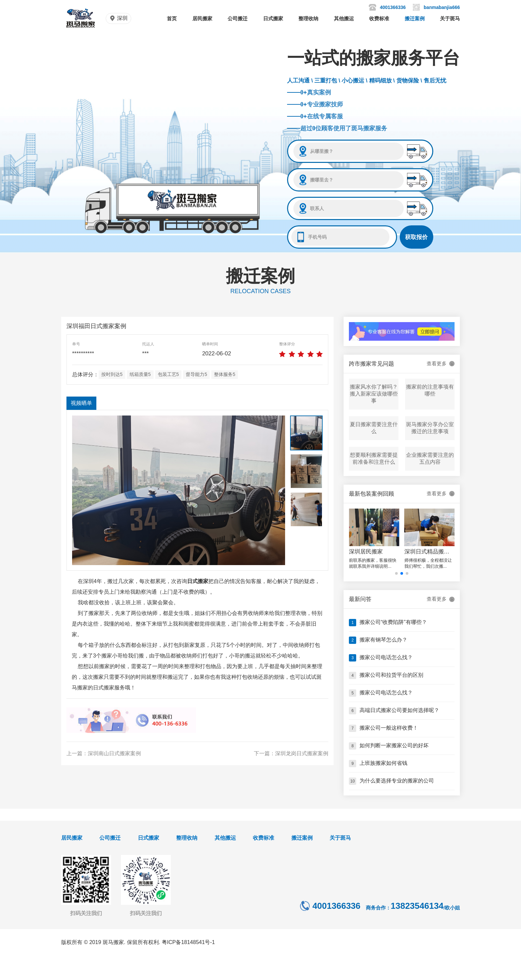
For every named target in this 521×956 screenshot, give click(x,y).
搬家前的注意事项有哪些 (430, 390)
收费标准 (379, 18)
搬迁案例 (415, 18)
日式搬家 (273, 18)
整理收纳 (308, 18)
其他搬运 (344, 18)
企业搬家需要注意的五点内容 (430, 458)
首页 (172, 18)
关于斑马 (450, 18)
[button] (396, 573)
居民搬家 (202, 18)
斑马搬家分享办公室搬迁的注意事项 (430, 427)
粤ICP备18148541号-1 (188, 942)
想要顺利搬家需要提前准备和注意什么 (374, 458)
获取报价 (416, 237)
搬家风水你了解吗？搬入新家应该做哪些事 (374, 394)
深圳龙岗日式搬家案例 (301, 753)
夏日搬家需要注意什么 (374, 427)
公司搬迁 (238, 18)
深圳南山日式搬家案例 (114, 753)
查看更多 (441, 364)
